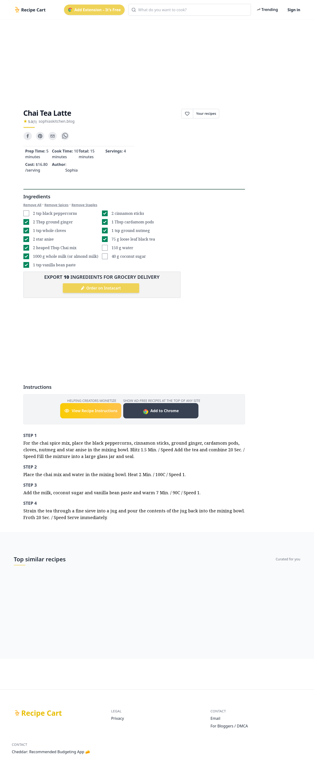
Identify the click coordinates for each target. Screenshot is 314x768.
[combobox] (189, 10)
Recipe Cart (41, 713)
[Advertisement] (155, 60)
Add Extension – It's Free (94, 9)
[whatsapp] (65, 136)
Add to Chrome (161, 411)
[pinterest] (40, 136)
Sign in (293, 9)
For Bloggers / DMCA (229, 726)
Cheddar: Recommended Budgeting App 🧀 (51, 751)
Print (232, 113)
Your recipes (206, 113)
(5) (35, 121)
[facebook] (27, 136)
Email (215, 718)
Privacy (117, 718)
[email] (52, 136)
